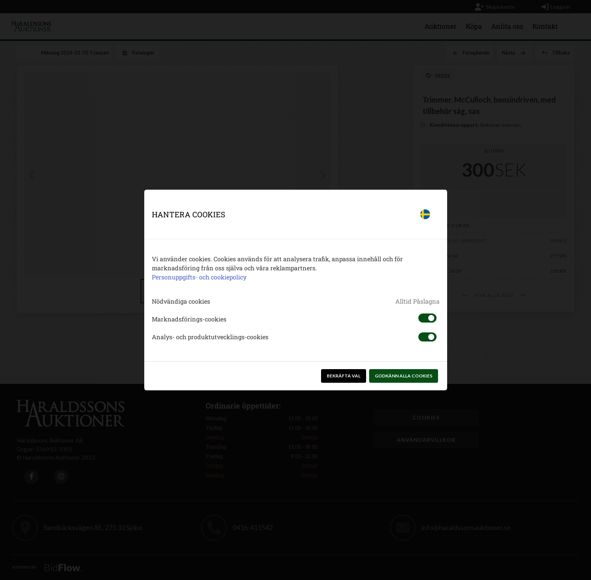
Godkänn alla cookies (403, 376)
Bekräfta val (343, 376)
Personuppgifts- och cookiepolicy (199, 277)
